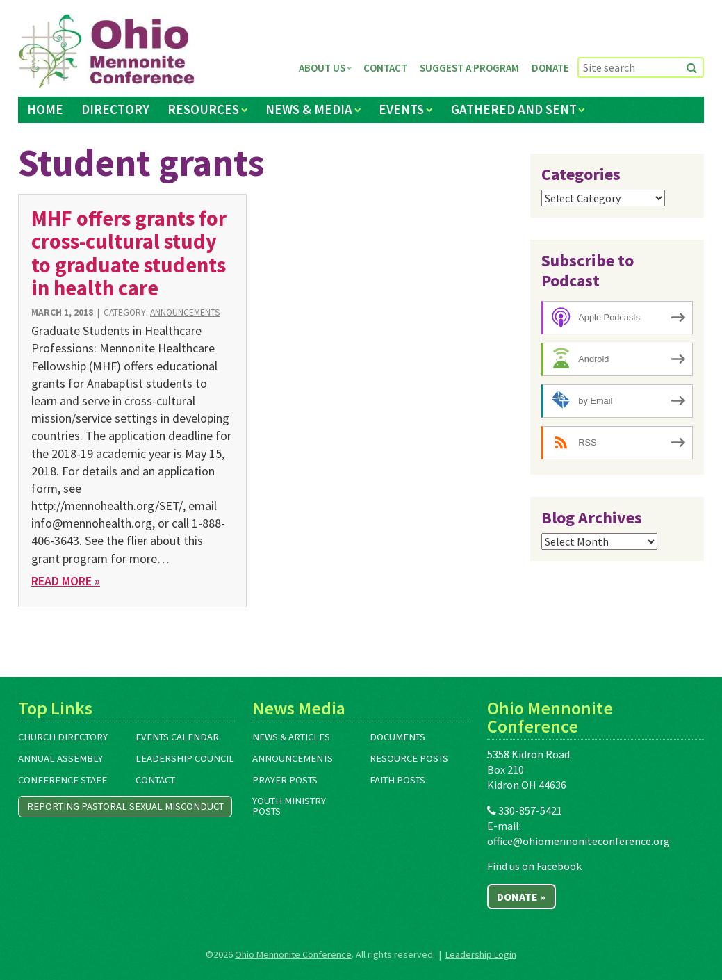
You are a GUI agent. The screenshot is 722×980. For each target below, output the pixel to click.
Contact (385, 67)
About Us (322, 67)
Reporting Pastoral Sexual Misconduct (125, 806)
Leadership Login (480, 954)
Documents (397, 736)
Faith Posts (397, 780)
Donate (550, 67)
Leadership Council (185, 758)
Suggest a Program (469, 67)
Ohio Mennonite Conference (293, 954)
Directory (115, 109)
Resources (203, 109)
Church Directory (63, 736)
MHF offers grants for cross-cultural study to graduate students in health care (129, 253)
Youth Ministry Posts (289, 805)
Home (45, 109)
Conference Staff (62, 780)
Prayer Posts (285, 780)
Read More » (65, 581)
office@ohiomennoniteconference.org (578, 841)
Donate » (521, 897)
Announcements (185, 312)
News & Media (308, 109)
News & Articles (291, 736)
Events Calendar (177, 736)
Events (401, 109)
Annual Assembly (60, 758)
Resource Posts (409, 758)
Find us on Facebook (534, 866)
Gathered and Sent (514, 109)
